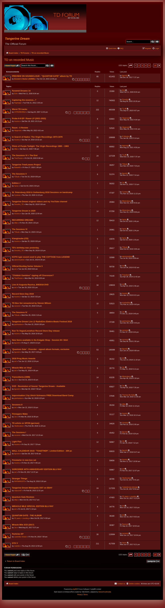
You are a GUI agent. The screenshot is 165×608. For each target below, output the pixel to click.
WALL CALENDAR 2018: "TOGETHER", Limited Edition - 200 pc (42, 451)
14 (84, 113)
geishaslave (18, 325)
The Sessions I (19, 433)
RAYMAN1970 (19, 482)
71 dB (124, 109)
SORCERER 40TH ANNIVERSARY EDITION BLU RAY (37, 470)
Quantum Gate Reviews (23, 497)
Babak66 (17, 168)
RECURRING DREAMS (22, 220)
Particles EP (18, 534)
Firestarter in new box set (24, 460)
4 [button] (145, 65)
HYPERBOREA (20, 112)
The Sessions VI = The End (25, 156)
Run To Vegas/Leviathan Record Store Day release (36, 331)
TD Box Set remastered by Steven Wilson (31, 303)
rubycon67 (18, 491)
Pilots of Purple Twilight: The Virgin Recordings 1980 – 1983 (40, 146)
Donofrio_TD (19, 205)
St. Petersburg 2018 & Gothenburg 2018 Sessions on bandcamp (42, 193)
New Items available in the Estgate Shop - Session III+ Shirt (40, 340)
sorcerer (17, 306)
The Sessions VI (19, 230)
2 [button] (138, 65)
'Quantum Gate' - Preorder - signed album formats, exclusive (40, 350)
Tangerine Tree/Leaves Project (26, 165)
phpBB (74, 590)
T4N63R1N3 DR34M (129, 488)
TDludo (124, 164)
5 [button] (149, 65)
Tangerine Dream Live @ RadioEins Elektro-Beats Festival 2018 (42, 322)
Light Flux (17, 442)
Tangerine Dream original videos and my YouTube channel (39, 202)
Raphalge (17, 103)
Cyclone (17, 195)
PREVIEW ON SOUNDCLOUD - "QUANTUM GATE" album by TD (42, 76)
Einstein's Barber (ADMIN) (24, 79)
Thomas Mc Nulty (128, 395)
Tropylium (125, 275)
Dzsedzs (125, 100)
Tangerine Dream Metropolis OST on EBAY (32, 488)
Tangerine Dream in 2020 (24, 211)
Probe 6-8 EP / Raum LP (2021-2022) (29, 119)
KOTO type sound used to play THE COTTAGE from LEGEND (41, 257)
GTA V (15, 543)
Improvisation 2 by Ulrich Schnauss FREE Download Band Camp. (43, 396)
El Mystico (126, 137)
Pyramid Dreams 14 (21, 91)
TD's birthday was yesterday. (25, 248)
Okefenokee (18, 426)
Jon (123, 183)
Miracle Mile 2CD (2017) (23, 525)
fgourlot (125, 76)
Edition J (16, 183)
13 (81, 113)
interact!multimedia (104, 592)
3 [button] (142, 65)
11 (75, 113)
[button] (130, 65)
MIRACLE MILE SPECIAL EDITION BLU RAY (33, 507)
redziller (17, 546)
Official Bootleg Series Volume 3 (27, 266)
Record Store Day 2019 (23, 294)
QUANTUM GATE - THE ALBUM (27, 516)
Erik (15, 94)
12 (78, 113)
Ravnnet (125, 525)
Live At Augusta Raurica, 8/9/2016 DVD (30, 285)
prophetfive (126, 303)
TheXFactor (18, 159)
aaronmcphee (19, 260)
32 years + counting (129, 497)
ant (15, 269)
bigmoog (125, 146)
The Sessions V (19, 174)
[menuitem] (120, 48)
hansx (16, 186)
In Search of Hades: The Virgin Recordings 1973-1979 (37, 137)
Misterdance (126, 201)
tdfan (16, 149)
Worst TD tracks (19, 110)
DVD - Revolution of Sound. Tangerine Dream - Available (38, 387)
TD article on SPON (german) (26, 423)
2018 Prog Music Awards (24, 359)
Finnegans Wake (20, 414)
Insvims (17, 122)
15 (88, 113)
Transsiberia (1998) (21, 377)
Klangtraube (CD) (20, 239)
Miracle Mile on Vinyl (22, 368)
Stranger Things (19, 479)
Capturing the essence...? (24, 100)
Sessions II (17, 405)
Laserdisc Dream (20, 537)
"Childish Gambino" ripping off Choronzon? (33, 276)
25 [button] (155, 65)
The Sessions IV (19, 313)
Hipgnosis (125, 118)
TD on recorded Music (19, 59)
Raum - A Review (20, 128)
